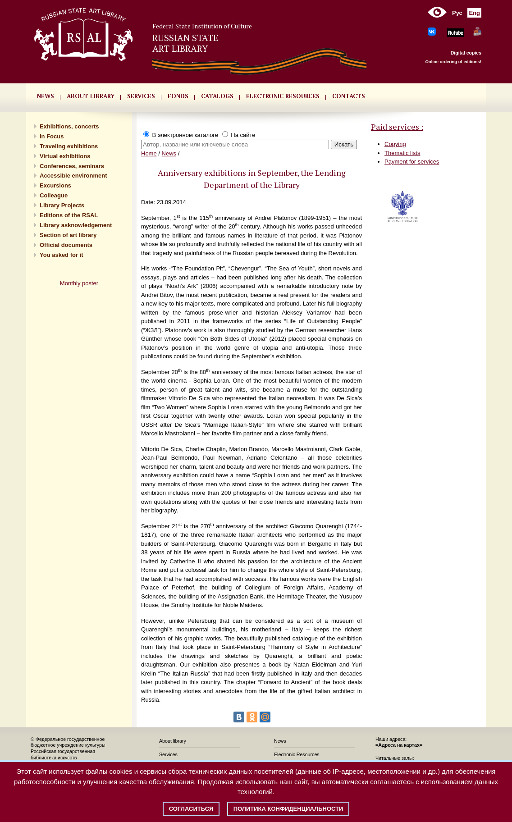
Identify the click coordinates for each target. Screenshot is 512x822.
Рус (457, 12)
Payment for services (411, 161)
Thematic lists (402, 153)
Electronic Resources (297, 754)
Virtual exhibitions (65, 156)
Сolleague (54, 195)
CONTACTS (348, 96)
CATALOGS (217, 96)
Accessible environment (73, 175)
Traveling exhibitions (69, 146)
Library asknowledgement (76, 225)
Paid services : (397, 126)
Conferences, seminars (72, 166)
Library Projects (62, 205)
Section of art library (68, 235)
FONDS (178, 96)
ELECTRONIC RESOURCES (283, 96)
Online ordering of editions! (453, 61)
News (169, 153)
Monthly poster (79, 283)
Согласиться (191, 808)
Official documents (66, 245)
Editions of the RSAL (69, 215)
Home (149, 153)
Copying (395, 144)
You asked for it (61, 254)
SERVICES (141, 96)
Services (168, 754)
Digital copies (466, 52)
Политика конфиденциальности (288, 808)
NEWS (45, 96)
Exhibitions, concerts (69, 126)
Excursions (55, 185)
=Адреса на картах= (398, 745)
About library (90, 96)
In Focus (52, 136)
